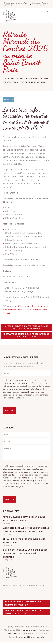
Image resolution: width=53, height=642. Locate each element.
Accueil (6, 78)
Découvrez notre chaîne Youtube (15, 4)
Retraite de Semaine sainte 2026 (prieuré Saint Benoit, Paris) (26, 335)
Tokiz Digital (12, 633)
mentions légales (14, 389)
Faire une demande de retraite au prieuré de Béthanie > (23, 612)
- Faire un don (44, 4)
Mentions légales (29, 630)
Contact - (35, 4)
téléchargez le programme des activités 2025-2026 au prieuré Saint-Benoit (25, 310)
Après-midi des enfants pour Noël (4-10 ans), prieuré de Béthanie (26, 327)
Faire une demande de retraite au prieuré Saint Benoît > (23, 603)
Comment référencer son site (30, 637)
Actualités (17, 78)
